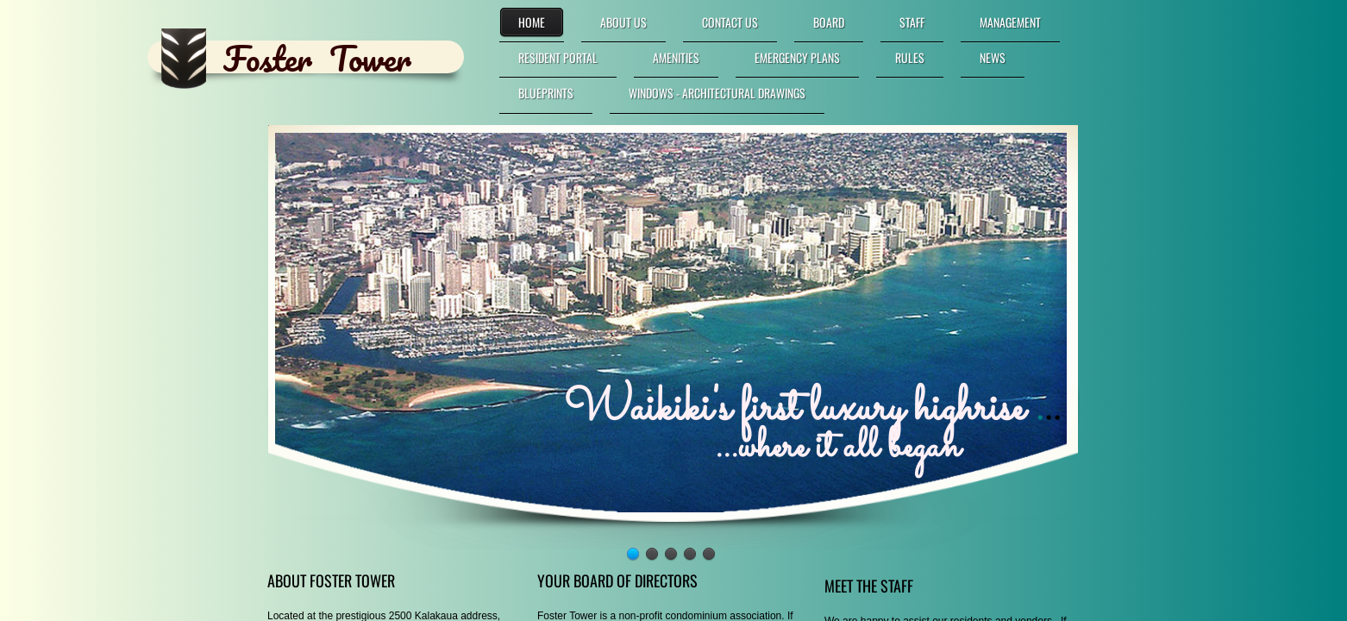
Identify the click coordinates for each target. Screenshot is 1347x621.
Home (531, 22)
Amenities (676, 57)
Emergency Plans (797, 57)
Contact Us (730, 22)
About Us (623, 22)
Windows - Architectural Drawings (717, 93)
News (993, 57)
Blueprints (545, 93)
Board (828, 22)
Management (1010, 22)
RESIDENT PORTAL (558, 57)
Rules (909, 57)
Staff (911, 22)
